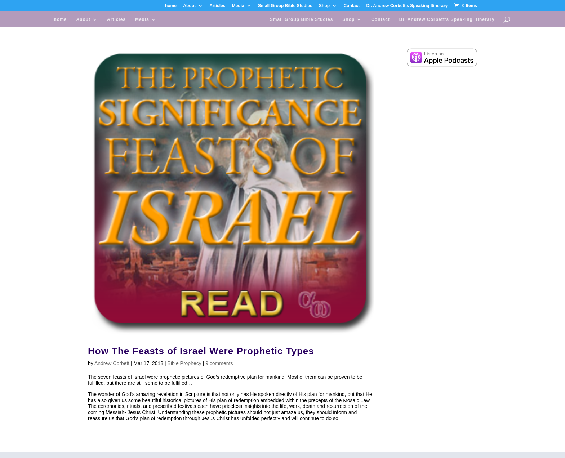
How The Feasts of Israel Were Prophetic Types (201, 351)
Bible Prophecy (184, 363)
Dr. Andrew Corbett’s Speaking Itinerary (407, 6)
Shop (324, 6)
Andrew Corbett (111, 363)
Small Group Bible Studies (285, 6)
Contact (351, 6)
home (171, 6)
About (189, 6)
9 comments (219, 363)
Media (238, 6)
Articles (217, 6)
